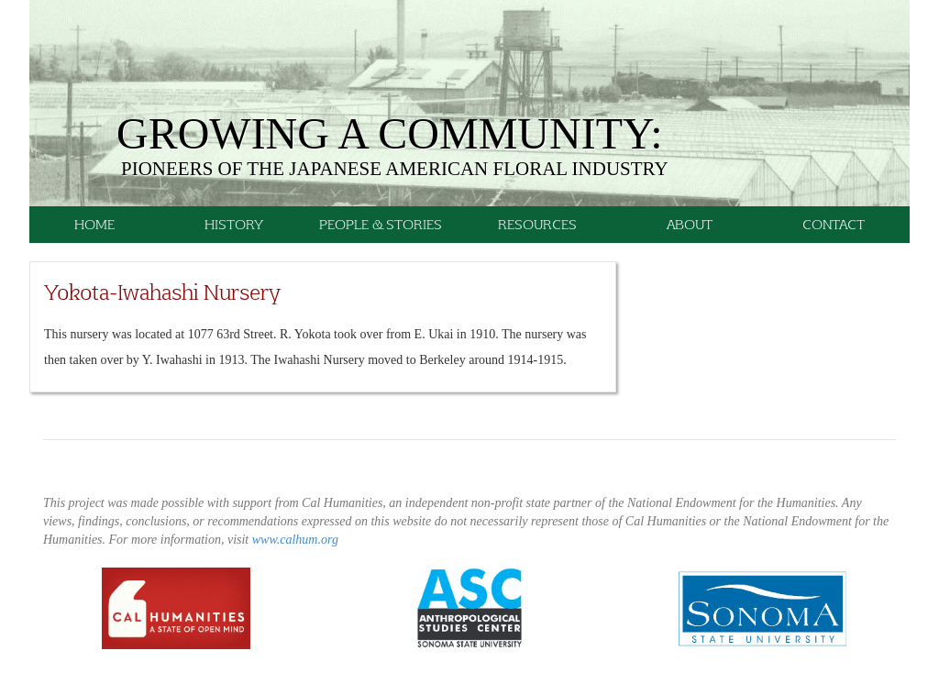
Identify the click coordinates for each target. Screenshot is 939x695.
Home (94, 224)
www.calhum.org (295, 539)
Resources (537, 224)
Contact (833, 224)
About (690, 224)
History (233, 224)
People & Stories (380, 224)
